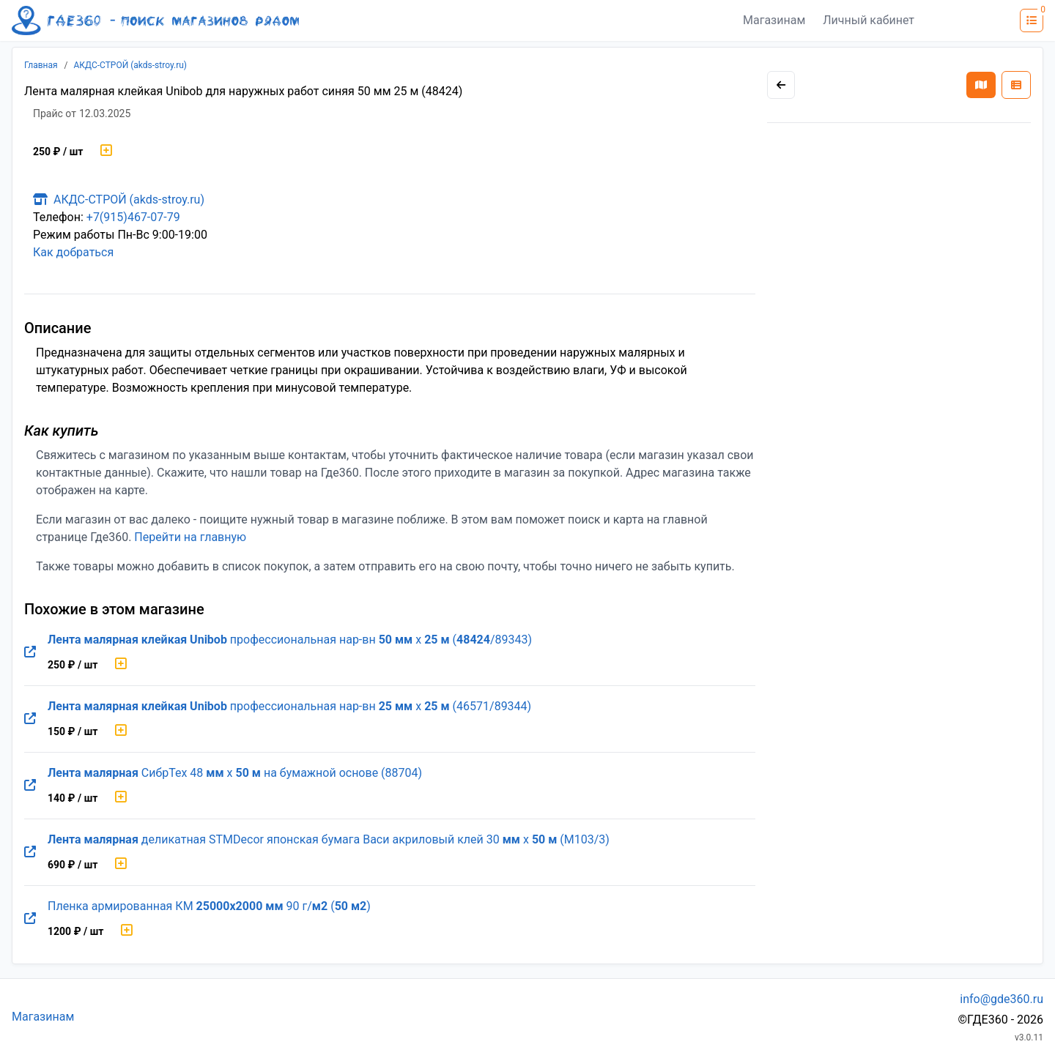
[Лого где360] (155, 20)
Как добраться (73, 252)
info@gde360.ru (1001, 999)
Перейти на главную (190, 537)
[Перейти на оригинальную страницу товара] (30, 652)
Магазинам (774, 20)
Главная (41, 65)
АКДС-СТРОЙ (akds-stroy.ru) (131, 65)
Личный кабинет (868, 20)
